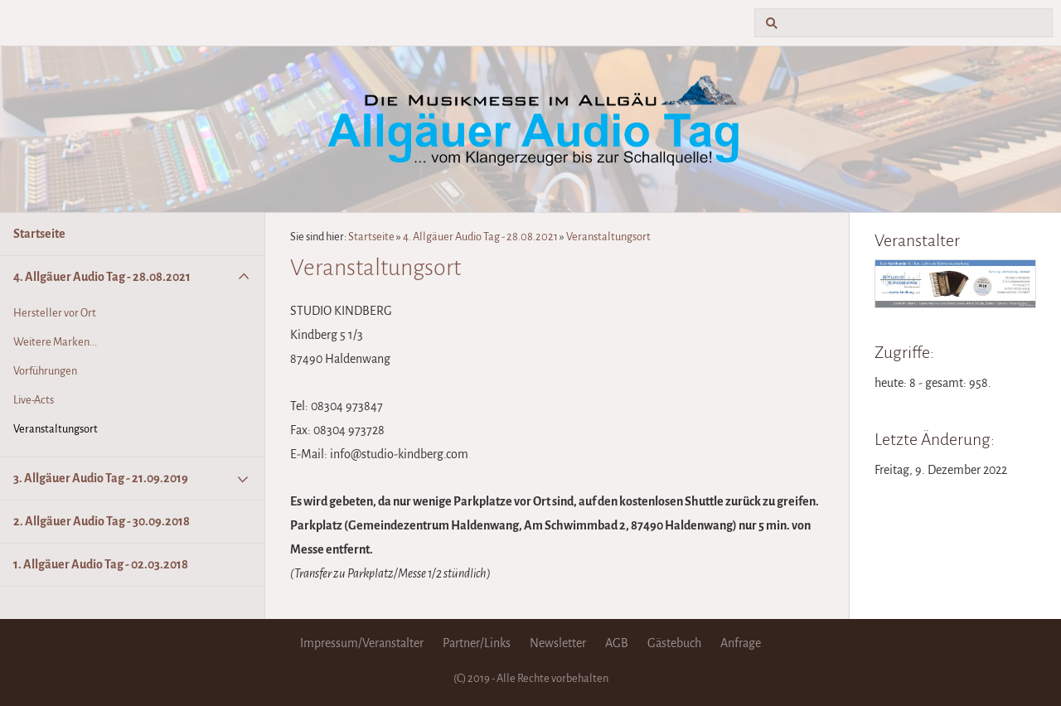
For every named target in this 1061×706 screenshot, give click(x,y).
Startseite (39, 233)
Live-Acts (33, 400)
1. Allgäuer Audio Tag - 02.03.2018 (100, 564)
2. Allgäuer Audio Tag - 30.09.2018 (101, 521)
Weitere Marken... (55, 342)
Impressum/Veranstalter (362, 643)
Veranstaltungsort (55, 429)
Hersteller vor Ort (54, 313)
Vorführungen (45, 371)
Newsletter (558, 643)
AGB (616, 643)
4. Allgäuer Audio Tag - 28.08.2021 (102, 276)
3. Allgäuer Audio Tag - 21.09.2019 (100, 478)
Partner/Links (477, 643)
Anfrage (740, 643)
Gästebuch (674, 643)
